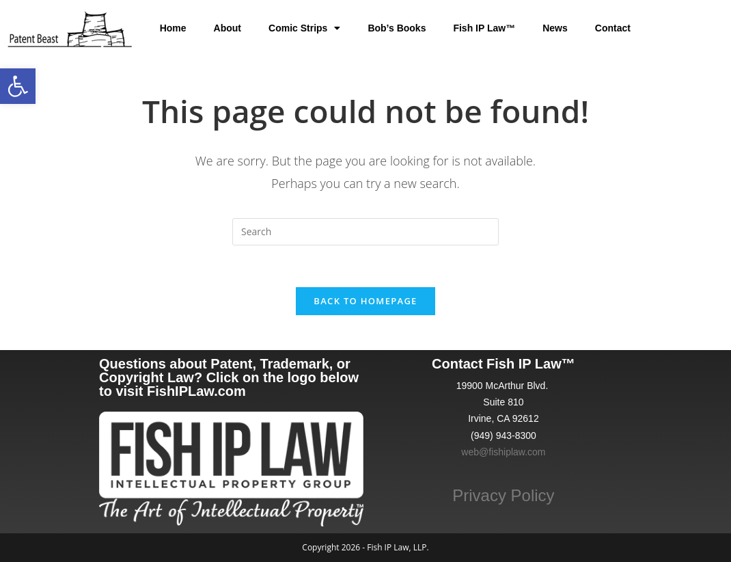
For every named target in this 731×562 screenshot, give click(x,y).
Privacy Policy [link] (503, 495)
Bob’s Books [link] (397, 28)
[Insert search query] (365, 231)
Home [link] (173, 28)
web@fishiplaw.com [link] (503, 451)
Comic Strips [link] (304, 28)
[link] (18, 86)
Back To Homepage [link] (365, 301)
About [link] (227, 28)
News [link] (555, 28)
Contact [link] (613, 28)
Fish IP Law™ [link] (484, 28)
